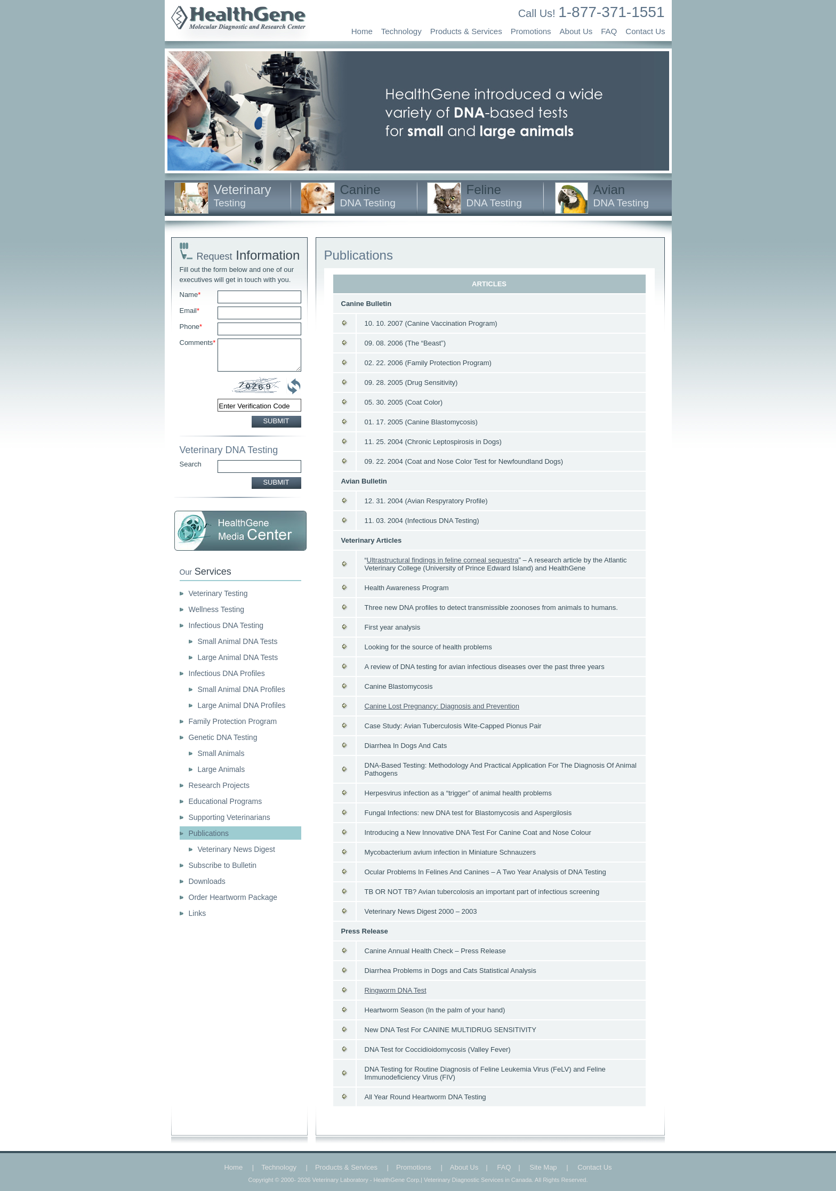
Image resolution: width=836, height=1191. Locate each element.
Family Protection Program (233, 721)
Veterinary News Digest (237, 849)
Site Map (543, 1167)
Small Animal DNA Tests (238, 641)
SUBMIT (276, 421)
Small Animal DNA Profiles (241, 689)
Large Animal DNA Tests (238, 657)
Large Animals (221, 769)
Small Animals (221, 753)
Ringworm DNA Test (396, 990)
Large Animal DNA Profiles (242, 705)
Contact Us (645, 31)
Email (190, 311)
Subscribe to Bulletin (223, 865)
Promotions (531, 31)
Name (190, 295)
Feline (494, 195)
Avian (621, 195)
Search (191, 464)
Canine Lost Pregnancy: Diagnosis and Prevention (442, 706)
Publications (209, 833)
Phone (191, 327)
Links (197, 913)
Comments (198, 343)
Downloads (207, 881)
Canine (368, 195)
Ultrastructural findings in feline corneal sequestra (443, 560)
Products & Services (466, 31)
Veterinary (242, 195)
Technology (401, 31)
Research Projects (219, 785)
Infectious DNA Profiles (227, 673)
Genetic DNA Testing (223, 737)
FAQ (609, 31)
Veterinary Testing (218, 593)
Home (362, 31)
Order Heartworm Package (233, 897)
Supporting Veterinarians (229, 817)
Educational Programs (225, 801)
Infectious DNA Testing (226, 625)
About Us (576, 31)
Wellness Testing (217, 609)
